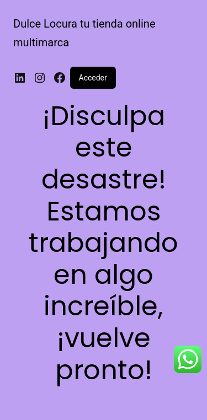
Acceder (93, 77)
